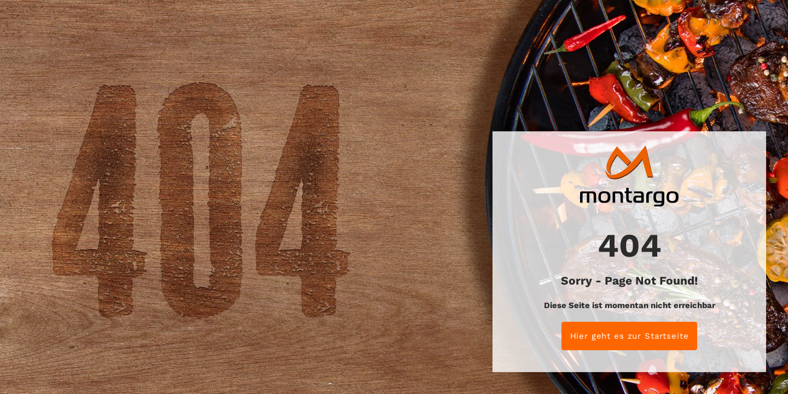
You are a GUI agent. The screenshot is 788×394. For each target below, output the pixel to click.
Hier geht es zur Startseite (629, 336)
